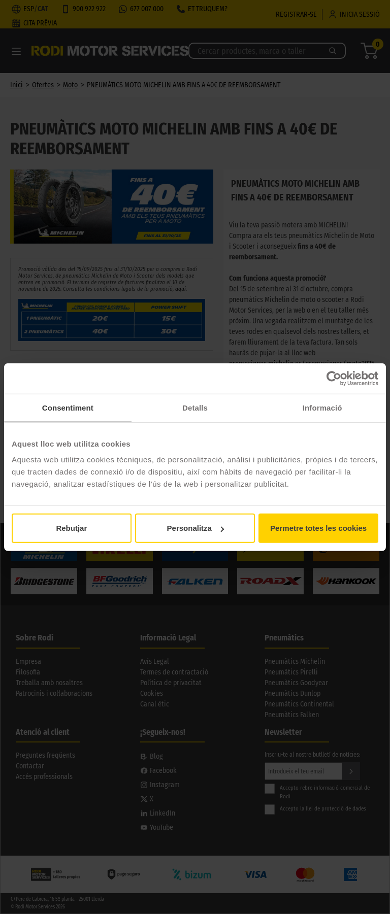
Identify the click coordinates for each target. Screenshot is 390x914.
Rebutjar (71, 528)
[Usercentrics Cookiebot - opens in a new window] (333, 378)
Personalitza (195, 528)
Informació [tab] (322, 407)
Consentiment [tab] (67, 407)
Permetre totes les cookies (318, 528)
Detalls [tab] (195, 407)
